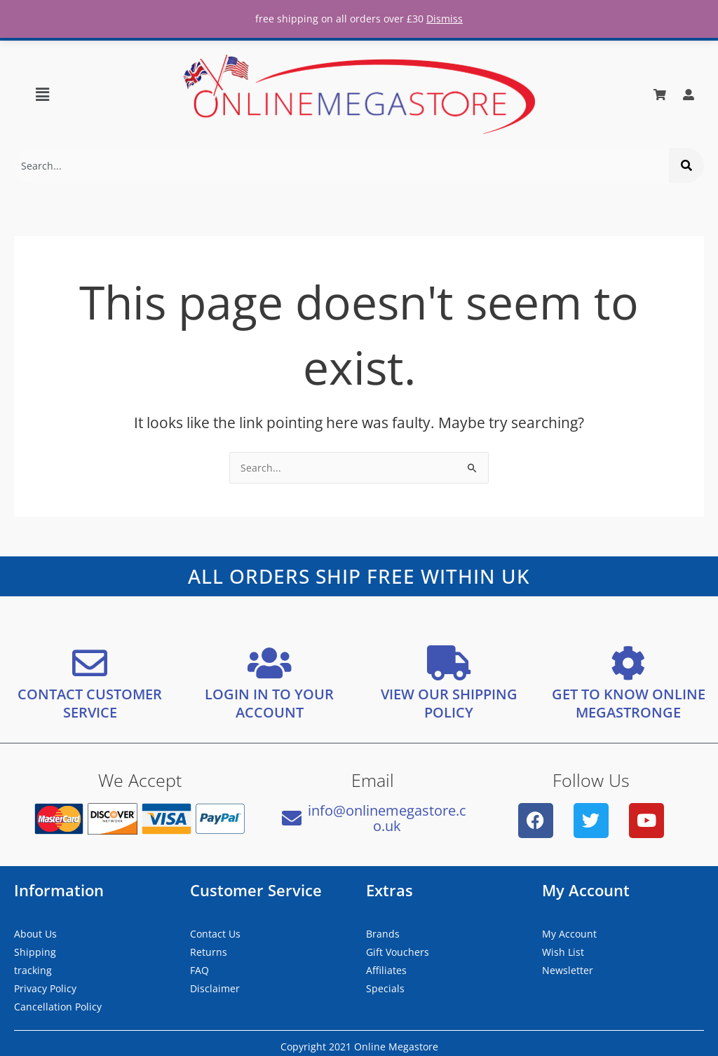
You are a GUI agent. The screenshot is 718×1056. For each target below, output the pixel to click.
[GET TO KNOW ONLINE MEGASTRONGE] (628, 662)
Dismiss (444, 18)
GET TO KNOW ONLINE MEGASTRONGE (628, 702)
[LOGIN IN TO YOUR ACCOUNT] (269, 662)
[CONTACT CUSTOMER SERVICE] (89, 662)
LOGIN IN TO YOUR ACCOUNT (269, 702)
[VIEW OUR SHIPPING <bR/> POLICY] (448, 662)
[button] (42, 94)
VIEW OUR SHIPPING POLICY (449, 702)
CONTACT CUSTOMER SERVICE (90, 702)
